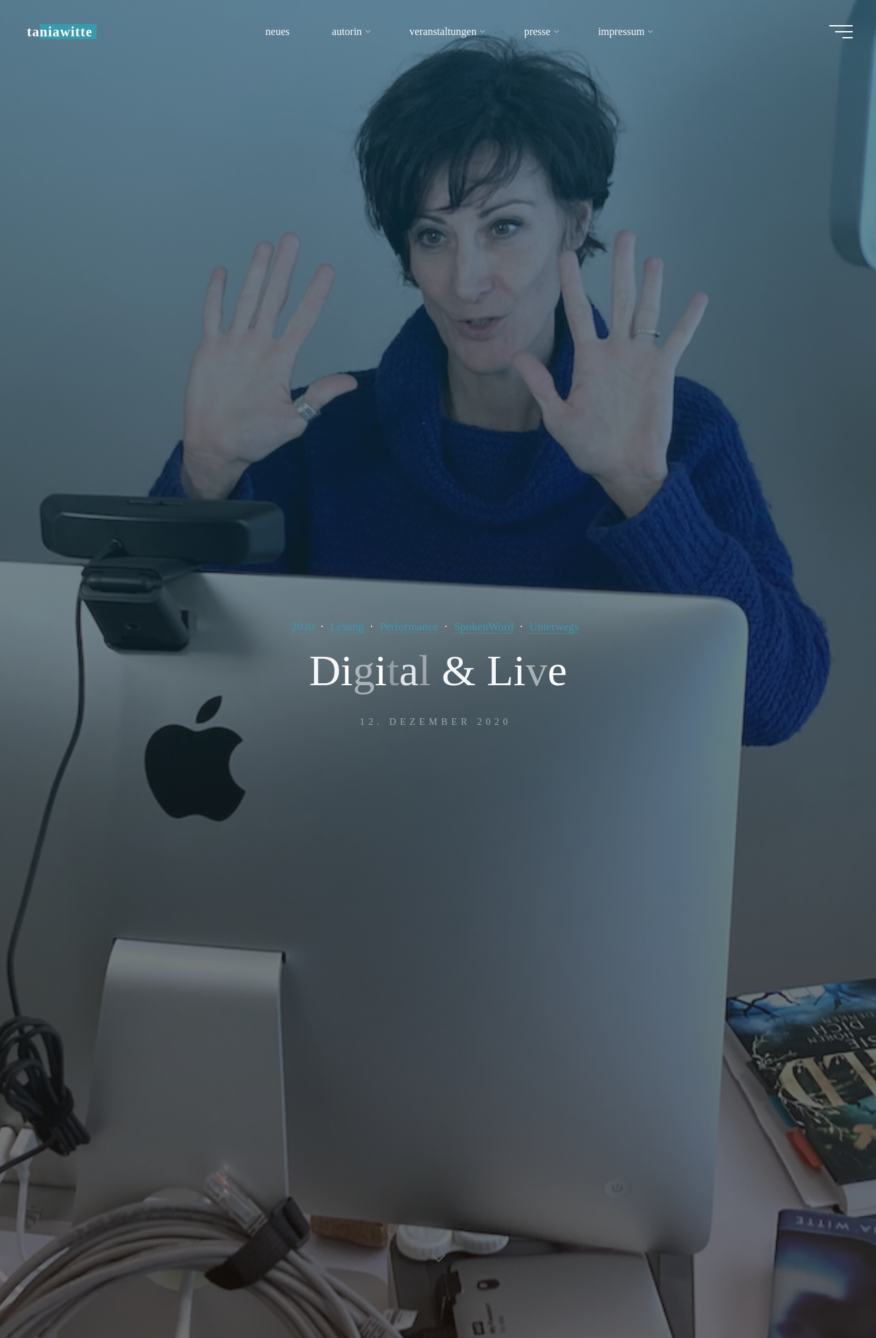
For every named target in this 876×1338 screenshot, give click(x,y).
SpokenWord (484, 626)
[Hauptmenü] (838, 31)
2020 (301, 626)
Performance (408, 626)
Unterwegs (555, 626)
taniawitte (63, 31)
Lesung (346, 626)
